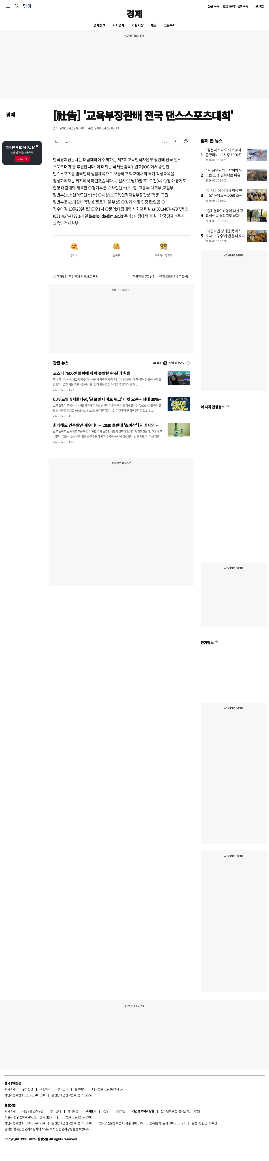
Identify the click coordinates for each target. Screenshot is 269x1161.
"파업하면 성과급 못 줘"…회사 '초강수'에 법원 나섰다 (225, 233)
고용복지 (170, 25)
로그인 (259, 6)
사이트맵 (72, 1111)
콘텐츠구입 (36, 1111)
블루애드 (80, 1089)
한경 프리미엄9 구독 (235, 6)
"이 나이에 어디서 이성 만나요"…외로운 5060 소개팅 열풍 (223, 195)
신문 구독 (213, 6)
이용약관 (119, 1111)
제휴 (25, 1111)
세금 (154, 25)
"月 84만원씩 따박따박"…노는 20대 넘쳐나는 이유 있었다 (225, 174)
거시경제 (118, 25)
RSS (105, 1111)
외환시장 (137, 25)
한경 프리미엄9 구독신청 (174, 276)
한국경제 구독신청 (144, 276)
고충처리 (44, 1089)
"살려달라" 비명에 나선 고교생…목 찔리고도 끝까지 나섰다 (224, 215)
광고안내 (62, 1089)
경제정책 (99, 25)
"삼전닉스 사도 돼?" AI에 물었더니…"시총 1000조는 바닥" (225, 154)
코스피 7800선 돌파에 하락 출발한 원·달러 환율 (91, 373)
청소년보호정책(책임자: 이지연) (180, 1111)
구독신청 (27, 1089)
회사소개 (9, 1089)
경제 (134, 14)
